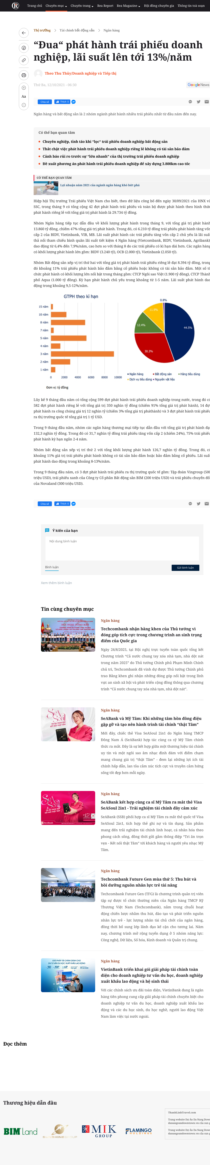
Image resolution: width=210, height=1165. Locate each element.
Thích (52, 101)
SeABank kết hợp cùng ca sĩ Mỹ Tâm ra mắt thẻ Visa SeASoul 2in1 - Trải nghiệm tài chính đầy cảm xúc (141, 805)
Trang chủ (29, 6)
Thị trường (32, 30)
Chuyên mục (49, 6)
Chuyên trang (74, 6)
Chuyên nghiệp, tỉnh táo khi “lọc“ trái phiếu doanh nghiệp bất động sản (95, 141)
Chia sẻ (35, 101)
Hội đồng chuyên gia (146, 6)
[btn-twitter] (188, 101)
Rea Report (96, 6)
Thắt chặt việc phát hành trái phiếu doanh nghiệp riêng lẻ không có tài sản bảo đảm (106, 149)
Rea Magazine (117, 6)
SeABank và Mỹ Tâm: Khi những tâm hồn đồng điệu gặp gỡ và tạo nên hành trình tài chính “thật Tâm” (141, 721)
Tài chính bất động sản (67, 30)
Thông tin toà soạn (177, 6)
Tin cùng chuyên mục (57, 609)
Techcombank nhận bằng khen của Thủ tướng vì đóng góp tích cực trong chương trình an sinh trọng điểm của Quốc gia (141, 634)
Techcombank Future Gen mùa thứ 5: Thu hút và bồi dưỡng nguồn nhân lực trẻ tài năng (138, 882)
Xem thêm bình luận (46, 583)
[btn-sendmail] (196, 101)
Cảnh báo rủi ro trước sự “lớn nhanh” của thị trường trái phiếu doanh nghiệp (101, 156)
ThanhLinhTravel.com (162, 1112)
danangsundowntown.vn (163, 1123)
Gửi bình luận (175, 567)
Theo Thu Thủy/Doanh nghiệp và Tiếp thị (71, 73)
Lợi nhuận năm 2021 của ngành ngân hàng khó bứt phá (90, 185)
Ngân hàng (102, 30)
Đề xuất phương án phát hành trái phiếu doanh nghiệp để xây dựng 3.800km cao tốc (106, 163)
